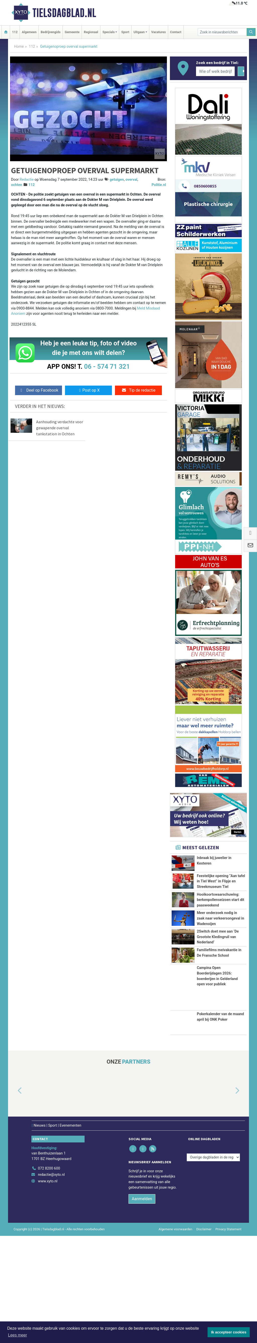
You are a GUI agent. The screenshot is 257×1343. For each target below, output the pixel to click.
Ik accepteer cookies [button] (228, 1332)
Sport (125, 32)
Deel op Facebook (38, 390)
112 (15, 32)
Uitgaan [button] (139, 32)
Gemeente (72, 32)
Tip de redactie (138, 390)
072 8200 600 (49, 1275)
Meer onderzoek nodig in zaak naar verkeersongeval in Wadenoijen (220, 963)
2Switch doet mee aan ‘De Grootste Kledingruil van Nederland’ (218, 1004)
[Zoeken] (251, 32)
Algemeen (29, 32)
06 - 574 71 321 (107, 366)
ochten (16, 185)
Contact (175, 32)
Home (19, 46)
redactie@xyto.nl (51, 1282)
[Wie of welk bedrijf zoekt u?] (215, 71)
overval (131, 179)
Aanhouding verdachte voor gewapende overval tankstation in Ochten (59, 427)
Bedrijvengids (50, 32)
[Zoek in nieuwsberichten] (222, 32)
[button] (14, 1198)
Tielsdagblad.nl (64, 12)
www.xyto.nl (47, 1288)
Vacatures (158, 32)
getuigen (117, 179)
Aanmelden (142, 1306)
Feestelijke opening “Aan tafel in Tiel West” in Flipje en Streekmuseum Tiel (221, 882)
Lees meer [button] (17, 1335)
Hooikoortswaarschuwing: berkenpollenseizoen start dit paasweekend (220, 923)
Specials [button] (108, 32)
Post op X (88, 390)
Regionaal (91, 32)
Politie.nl (159, 185)
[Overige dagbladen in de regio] (213, 1264)
